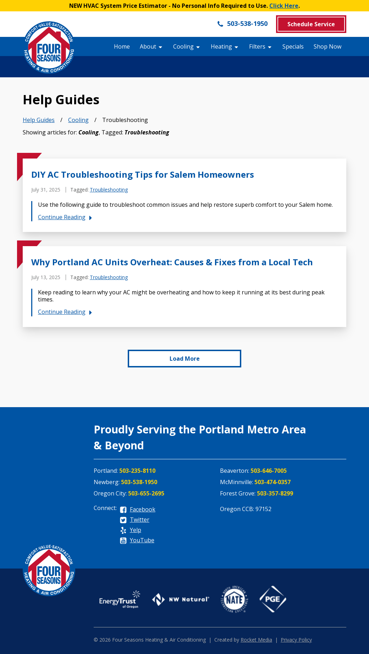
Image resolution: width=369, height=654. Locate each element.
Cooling (78, 120)
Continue (66, 217)
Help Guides (39, 120)
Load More (185, 358)
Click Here (283, 6)
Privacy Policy (296, 639)
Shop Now (327, 46)
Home (122, 46)
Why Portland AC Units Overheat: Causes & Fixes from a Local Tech (172, 262)
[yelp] (130, 530)
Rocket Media (256, 639)
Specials (293, 46)
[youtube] (137, 541)
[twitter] (134, 520)
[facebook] (137, 510)
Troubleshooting (109, 189)
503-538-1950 (242, 23)
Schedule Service (311, 24)
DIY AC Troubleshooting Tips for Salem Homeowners (142, 174)
